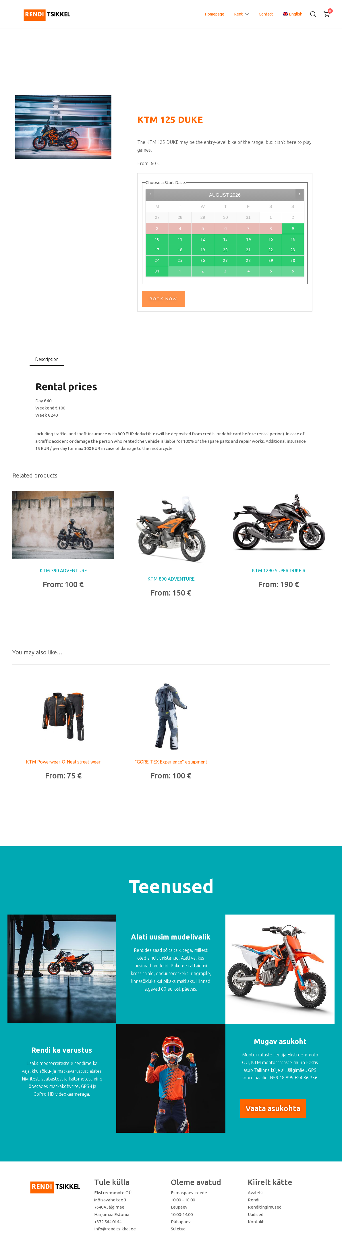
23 (293, 250)
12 (202, 239)
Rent (238, 14)
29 (270, 260)
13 (225, 239)
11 (180, 239)
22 (270, 250)
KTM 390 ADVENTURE (63, 570)
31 (157, 271)
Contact (266, 14)
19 (202, 250)
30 (293, 260)
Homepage (214, 14)
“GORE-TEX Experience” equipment (171, 761)
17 (157, 250)
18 (180, 250)
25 (180, 260)
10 (157, 239)
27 (225, 260)
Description (47, 359)
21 (248, 250)
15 (270, 239)
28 (248, 260)
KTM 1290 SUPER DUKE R (279, 570)
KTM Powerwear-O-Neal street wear (63, 761)
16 (293, 239)
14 (248, 239)
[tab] (47, 359)
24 (157, 260)
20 (225, 250)
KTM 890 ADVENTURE (171, 578)
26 (202, 260)
